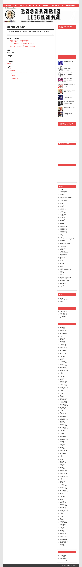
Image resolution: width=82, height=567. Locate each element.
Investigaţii (62, 251)
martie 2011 (62, 519)
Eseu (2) (61, 237)
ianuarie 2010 (63, 535)
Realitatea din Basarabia (65, 277)
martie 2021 (62, 396)
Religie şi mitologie (70, 5)
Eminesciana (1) (63, 228)
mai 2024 (62, 358)
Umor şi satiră (63, 288)
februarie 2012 (63, 502)
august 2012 (63, 493)
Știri (61, 286)
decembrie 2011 (63, 505)
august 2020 (63, 407)
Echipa (11, 73)
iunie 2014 (62, 464)
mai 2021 (62, 393)
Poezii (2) (62, 265)
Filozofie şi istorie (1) (65, 243)
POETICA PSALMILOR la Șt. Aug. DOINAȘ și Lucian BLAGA (23, 46)
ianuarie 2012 (63, 504)
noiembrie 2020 (63, 402)
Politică (61, 268)
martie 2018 (62, 433)
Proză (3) (62, 274)
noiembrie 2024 (63, 349)
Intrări (62, 557)
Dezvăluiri (62, 217)
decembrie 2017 (63, 435)
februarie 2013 (63, 485)
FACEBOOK (12, 75)
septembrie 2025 (64, 335)
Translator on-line (14, 78)
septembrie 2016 (64, 439)
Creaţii (61, 199)
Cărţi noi (62, 195)
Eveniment (62, 240)
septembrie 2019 (64, 419)
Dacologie (38, 5)
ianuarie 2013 (63, 487)
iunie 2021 (62, 392)
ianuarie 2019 (63, 424)
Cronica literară (63, 202)
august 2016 (63, 441)
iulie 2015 (62, 456)
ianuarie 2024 (63, 364)
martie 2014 (62, 468)
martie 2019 (62, 422)
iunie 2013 (62, 481)
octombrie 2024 (63, 350)
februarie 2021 (63, 398)
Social (61, 282)
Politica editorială (14, 77)
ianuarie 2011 (63, 521)
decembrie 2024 (63, 347)
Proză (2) (62, 272)
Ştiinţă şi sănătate (64, 285)
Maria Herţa (62, 317)
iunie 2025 (62, 338)
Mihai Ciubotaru (63, 313)
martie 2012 (62, 501)
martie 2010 (62, 532)
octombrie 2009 (63, 539)
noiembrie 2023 (63, 367)
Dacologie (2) (63, 206)
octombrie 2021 (63, 385)
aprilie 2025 (62, 341)
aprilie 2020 (62, 412)
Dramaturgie (63, 219)
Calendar (62, 194)
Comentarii (63, 558)
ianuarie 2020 (63, 415)
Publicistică (62, 275)
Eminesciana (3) (63, 231)
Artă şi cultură (30, 5)
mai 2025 (62, 339)
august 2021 (63, 389)
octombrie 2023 (63, 369)
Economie (62, 222)
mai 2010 (62, 528)
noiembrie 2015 (63, 452)
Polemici (62, 266)
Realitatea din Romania (65, 278)
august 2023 (63, 372)
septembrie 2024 (64, 352)
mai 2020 (62, 410)
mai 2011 (62, 516)
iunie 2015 (62, 458)
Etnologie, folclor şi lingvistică (67, 239)
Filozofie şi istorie (54, 5)
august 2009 (63, 542)
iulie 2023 (62, 373)
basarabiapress (9, 63)
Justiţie (61, 255)
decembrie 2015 (63, 450)
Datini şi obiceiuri (64, 215)
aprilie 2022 (62, 379)
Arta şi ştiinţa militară (65, 192)
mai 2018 (62, 432)
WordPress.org (63, 560)
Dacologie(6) (63, 214)
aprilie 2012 (62, 499)
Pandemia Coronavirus (65, 262)
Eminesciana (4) (63, 232)
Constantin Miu (63, 311)
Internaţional (63, 248)
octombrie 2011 (63, 508)
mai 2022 (62, 378)
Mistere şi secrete (64, 259)
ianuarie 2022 (63, 382)
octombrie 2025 (63, 333)
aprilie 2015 (62, 461)
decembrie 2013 (63, 473)
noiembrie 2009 (63, 538)
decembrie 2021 (63, 384)
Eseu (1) (61, 235)
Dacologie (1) (63, 205)
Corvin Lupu (63, 316)
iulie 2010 (62, 525)
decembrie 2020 (63, 401)
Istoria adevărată (64, 252)
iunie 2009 (62, 545)
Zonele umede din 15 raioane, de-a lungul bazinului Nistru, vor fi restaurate (27, 45)
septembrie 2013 (64, 476)
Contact (11, 68)
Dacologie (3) (63, 208)
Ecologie (62, 220)
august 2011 (63, 512)
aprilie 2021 (62, 395)
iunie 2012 (62, 496)
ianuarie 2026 (63, 332)
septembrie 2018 (64, 428)
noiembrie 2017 (63, 436)
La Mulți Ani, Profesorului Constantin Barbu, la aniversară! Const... (69, 103)
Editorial (15, 5)
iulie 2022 (62, 375)
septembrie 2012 (64, 492)
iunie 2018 (62, 430)
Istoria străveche (63, 254)
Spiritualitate (63, 283)
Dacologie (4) (63, 209)
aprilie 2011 (62, 518)
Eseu (61, 234)
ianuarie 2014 (63, 472)
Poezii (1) (62, 263)
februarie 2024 (63, 362)
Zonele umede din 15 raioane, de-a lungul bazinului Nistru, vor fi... (65, 80)
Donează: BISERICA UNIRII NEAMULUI (18, 72)
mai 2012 (62, 498)
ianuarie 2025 (63, 345)
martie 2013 (62, 484)
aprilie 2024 (62, 359)
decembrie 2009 (63, 536)
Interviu (62, 249)
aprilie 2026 (62, 327)
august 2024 (63, 353)
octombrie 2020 (63, 404)
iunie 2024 (62, 356)
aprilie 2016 (62, 447)
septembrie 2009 (64, 541)
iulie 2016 (62, 442)
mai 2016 (62, 445)
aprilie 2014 (62, 467)
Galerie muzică (63, 245)
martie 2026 (62, 329)
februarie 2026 (63, 330)
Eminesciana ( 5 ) (63, 226)
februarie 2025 (63, 344)
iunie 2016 (62, 444)
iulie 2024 (62, 355)
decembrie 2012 (63, 488)
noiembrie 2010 (63, 524)
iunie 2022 (62, 376)
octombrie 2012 (63, 490)
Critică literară (63, 200)
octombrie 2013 (63, 475)
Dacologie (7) (63, 211)
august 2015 (63, 455)
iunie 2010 (62, 527)
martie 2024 (62, 361)
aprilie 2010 (62, 530)
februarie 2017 (63, 438)
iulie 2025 (62, 336)
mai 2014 (62, 465)
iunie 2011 (62, 515)
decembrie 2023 (63, 365)
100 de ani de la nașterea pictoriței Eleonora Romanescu (23, 41)
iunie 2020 (62, 409)
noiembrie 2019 (63, 416)
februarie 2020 (63, 413)
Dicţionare (12, 70)
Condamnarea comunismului (66, 197)
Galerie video (63, 246)
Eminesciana (45, 5)
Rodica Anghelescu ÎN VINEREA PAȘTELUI (19, 40)
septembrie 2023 (64, 370)
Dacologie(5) (63, 212)
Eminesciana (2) (63, 229)
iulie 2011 (62, 513)
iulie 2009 (62, 544)
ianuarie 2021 (63, 399)
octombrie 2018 (63, 427)
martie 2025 (62, 342)
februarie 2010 (63, 533)
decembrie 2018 (63, 425)
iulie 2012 (62, 495)
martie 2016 (62, 448)
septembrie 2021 (64, 387)
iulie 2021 (62, 390)
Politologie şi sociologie (65, 269)
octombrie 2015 (63, 453)
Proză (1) (62, 271)
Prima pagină (7, 5)
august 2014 (63, 462)
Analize (61, 189)
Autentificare (63, 555)
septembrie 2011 (64, 510)
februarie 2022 (63, 381)
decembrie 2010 (63, 522)
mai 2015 (62, 459)
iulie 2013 (62, 479)
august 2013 (63, 478)
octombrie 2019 (63, 418)
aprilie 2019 (62, 421)
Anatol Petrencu (63, 314)
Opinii (62, 5)
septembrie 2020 (64, 405)
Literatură (21, 5)
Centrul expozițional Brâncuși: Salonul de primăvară (22, 43)
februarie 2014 (63, 470)
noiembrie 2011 (63, 507)
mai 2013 (62, 482)
